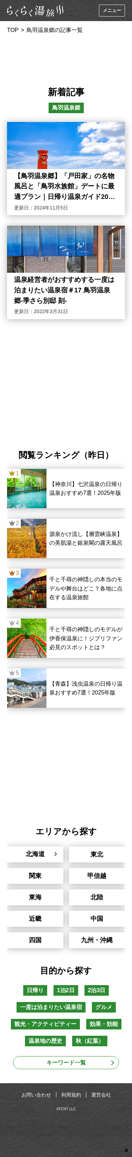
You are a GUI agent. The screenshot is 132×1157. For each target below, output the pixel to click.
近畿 (35, 918)
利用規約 (71, 1094)
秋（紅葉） (90, 1041)
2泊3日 (97, 990)
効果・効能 (104, 1024)
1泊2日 (66, 990)
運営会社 (101, 1094)
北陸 (96, 897)
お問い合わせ (36, 1094)
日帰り (35, 990)
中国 (96, 918)
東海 (35, 897)
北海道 (35, 854)
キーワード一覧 (66, 1063)
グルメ (103, 1007)
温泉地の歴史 (45, 1041)
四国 (35, 940)
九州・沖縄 (97, 940)
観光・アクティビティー (45, 1024)
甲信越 (96, 875)
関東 (35, 875)
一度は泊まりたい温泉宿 (51, 1007)
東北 (96, 854)
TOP (13, 30)
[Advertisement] (66, 57)
